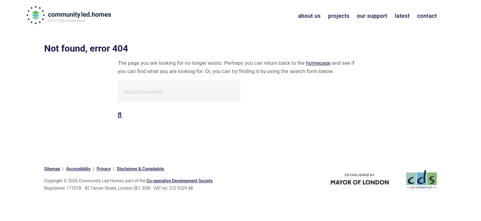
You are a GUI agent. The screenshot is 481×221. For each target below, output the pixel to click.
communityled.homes (69, 15)
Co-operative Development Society (179, 180)
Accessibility (78, 168)
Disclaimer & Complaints (140, 168)
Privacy (104, 168)
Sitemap (52, 168)
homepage (318, 63)
